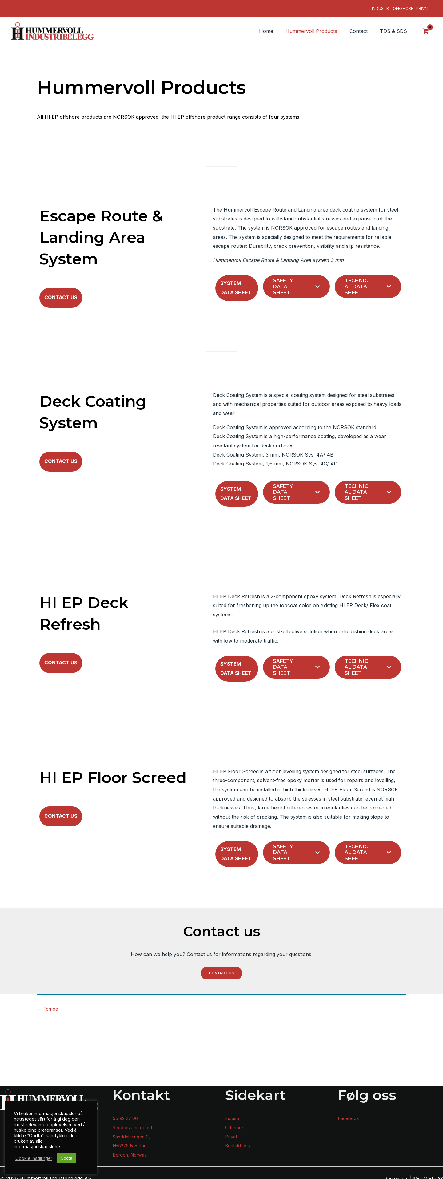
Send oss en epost (134, 1123)
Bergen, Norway (132, 1151)
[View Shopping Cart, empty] (425, 27)
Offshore (403, 6)
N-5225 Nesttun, (132, 1141)
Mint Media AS (426, 1174)
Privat (422, 6)
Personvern (390, 1174)
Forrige (49, 1077)
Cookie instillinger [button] (33, 1158)
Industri (381, 6)
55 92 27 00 (127, 1114)
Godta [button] (66, 1158)
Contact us (221, 1041)
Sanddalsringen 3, (133, 1132)
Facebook (349, 1114)
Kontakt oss (239, 1141)
